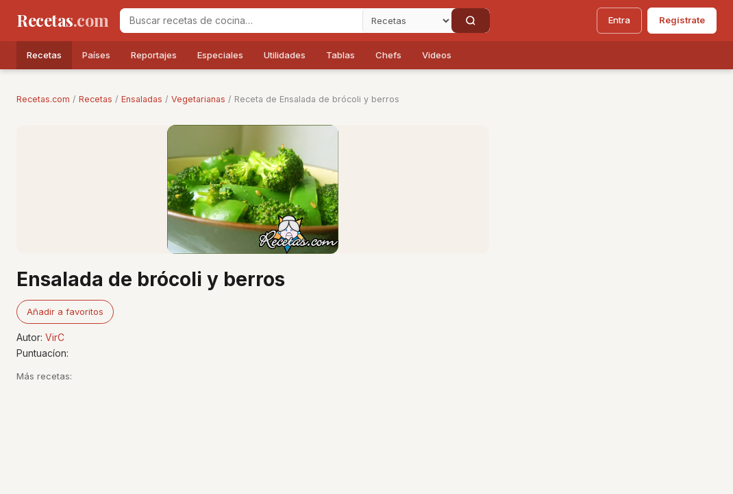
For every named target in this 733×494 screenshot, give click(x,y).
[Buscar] (470, 20)
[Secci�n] (406, 20)
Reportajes (154, 54)
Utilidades (285, 54)
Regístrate (682, 19)
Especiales (220, 54)
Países (96, 54)
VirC (54, 337)
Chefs (388, 54)
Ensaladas (141, 99)
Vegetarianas (198, 99)
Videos (436, 54)
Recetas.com (43, 99)
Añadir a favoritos (65, 311)
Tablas (340, 54)
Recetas (44, 54)
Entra (619, 19)
